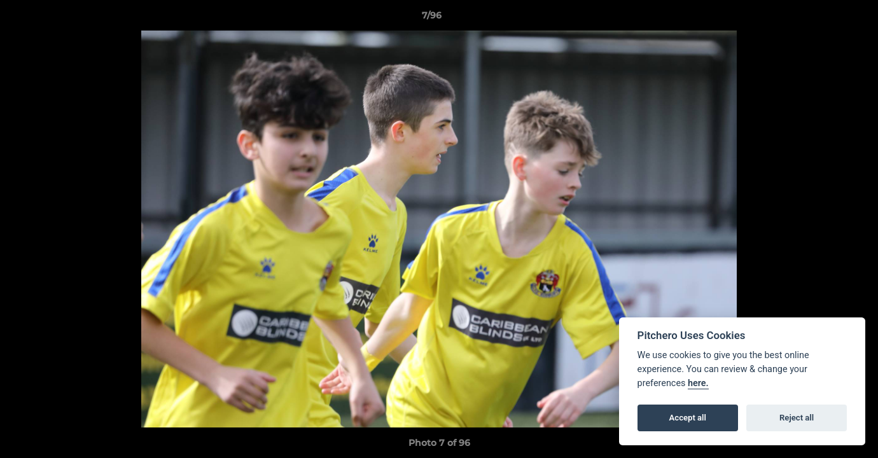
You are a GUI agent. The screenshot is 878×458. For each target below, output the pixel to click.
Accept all (687, 417)
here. (698, 383)
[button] (824, 18)
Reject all (796, 417)
